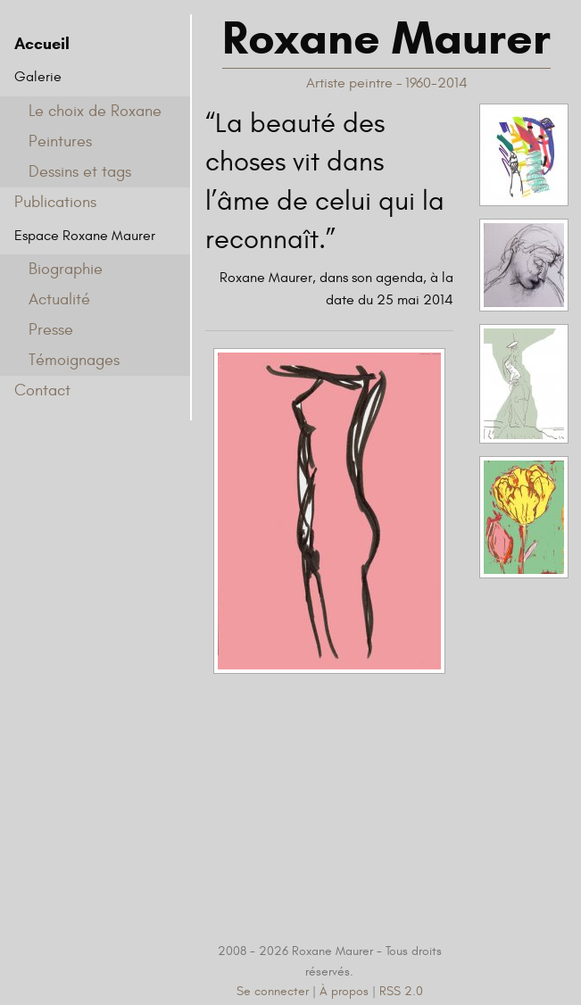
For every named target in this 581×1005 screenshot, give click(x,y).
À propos (344, 991)
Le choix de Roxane (95, 111)
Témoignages (74, 360)
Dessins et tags (80, 171)
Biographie (66, 269)
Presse (51, 329)
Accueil (42, 44)
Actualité (59, 299)
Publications (55, 202)
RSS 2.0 (401, 991)
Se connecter (273, 991)
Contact (42, 390)
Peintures (60, 141)
